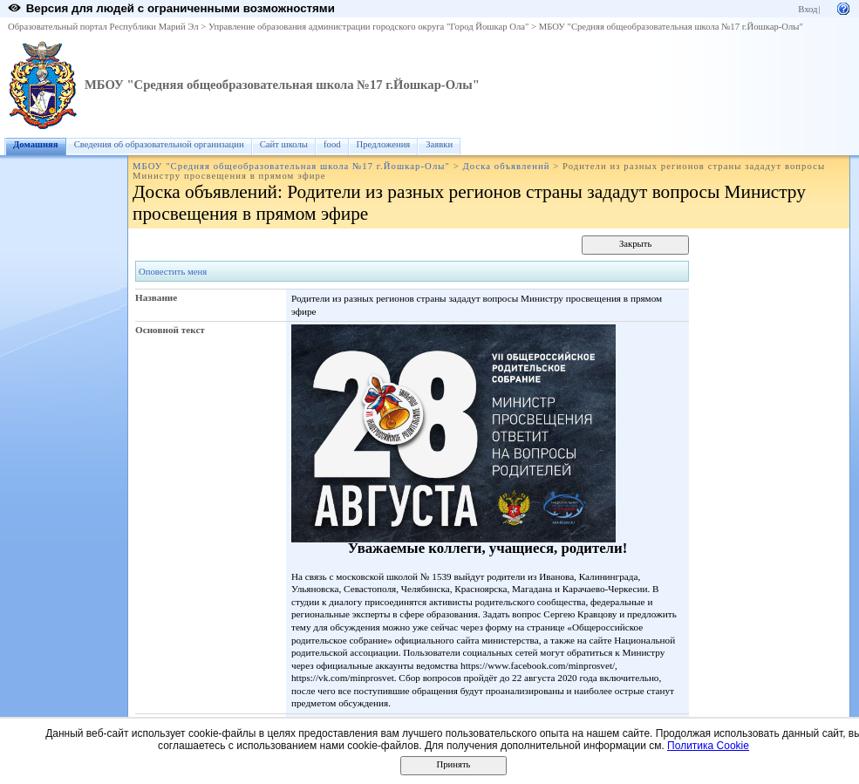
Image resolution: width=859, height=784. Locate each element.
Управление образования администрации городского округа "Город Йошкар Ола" (368, 26)
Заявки (439, 144)
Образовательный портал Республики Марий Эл (103, 26)
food (332, 144)
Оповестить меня (173, 271)
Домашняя (35, 144)
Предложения (384, 144)
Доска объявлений (505, 166)
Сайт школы (284, 144)
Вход (807, 9)
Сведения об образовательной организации (159, 144)
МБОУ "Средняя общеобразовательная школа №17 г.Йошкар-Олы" (671, 26)
